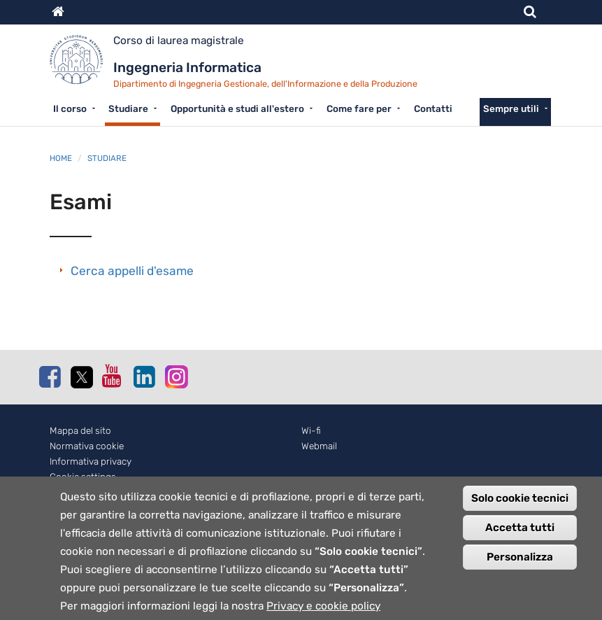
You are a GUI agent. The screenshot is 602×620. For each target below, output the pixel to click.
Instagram (175, 376)
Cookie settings (83, 477)
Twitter (81, 377)
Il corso (70, 108)
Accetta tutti (519, 542)
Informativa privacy (90, 461)
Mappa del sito (80, 430)
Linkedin (144, 376)
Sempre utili (511, 108)
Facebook (50, 376)
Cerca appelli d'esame (132, 271)
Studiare (128, 108)
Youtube (113, 376)
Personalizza (520, 571)
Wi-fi (311, 430)
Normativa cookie (87, 446)
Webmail (319, 446)
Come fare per (359, 108)
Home (61, 158)
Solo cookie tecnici (519, 513)
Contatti (433, 108)
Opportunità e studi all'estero (237, 108)
